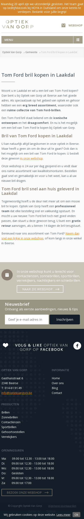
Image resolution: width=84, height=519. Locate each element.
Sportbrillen (8, 427)
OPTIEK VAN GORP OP (41, 347)
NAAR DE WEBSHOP (37, 289)
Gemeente (31, 52)
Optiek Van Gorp (17, 24)
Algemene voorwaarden (62, 506)
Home (56, 378)
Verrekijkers (9, 437)
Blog (55, 388)
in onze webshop (31, 158)
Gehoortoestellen (13, 432)
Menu (8, 40)
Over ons (58, 383)
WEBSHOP (75, 25)
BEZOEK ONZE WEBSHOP (24, 492)
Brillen (5, 412)
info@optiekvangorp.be (16, 393)
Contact (57, 393)
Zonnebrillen (9, 417)
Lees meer (63, 515)
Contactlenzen (10, 422)
